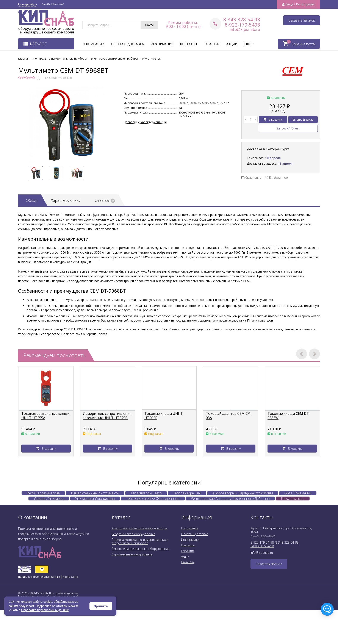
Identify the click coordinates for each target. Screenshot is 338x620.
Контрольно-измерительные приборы (139, 528)
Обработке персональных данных (45, 610)
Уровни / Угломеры (49, 498)
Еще (249, 44)
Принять (101, 606)
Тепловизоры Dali (187, 493)
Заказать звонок (301, 20)
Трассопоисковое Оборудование (153, 498)
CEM (181, 93)
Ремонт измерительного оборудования (140, 549)
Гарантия (211, 44)
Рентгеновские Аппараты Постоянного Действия (230, 498)
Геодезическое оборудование (133, 534)
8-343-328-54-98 (241, 19)
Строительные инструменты (132, 554)
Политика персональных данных (39, 577)
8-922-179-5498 (242, 24)
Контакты (188, 44)
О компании (93, 44)
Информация (162, 44)
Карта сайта (70, 577)
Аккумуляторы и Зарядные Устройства (242, 493)
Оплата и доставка (127, 44)
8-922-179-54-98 (262, 542)
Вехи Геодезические (43, 493)
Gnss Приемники (297, 493)
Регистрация (305, 4)
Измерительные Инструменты (95, 493)
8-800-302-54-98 (262, 546)
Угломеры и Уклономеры (95, 498)
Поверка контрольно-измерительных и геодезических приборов (140, 541)
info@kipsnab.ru (245, 29)
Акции (231, 44)
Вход (289, 4)
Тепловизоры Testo (146, 493)
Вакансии (187, 562)
